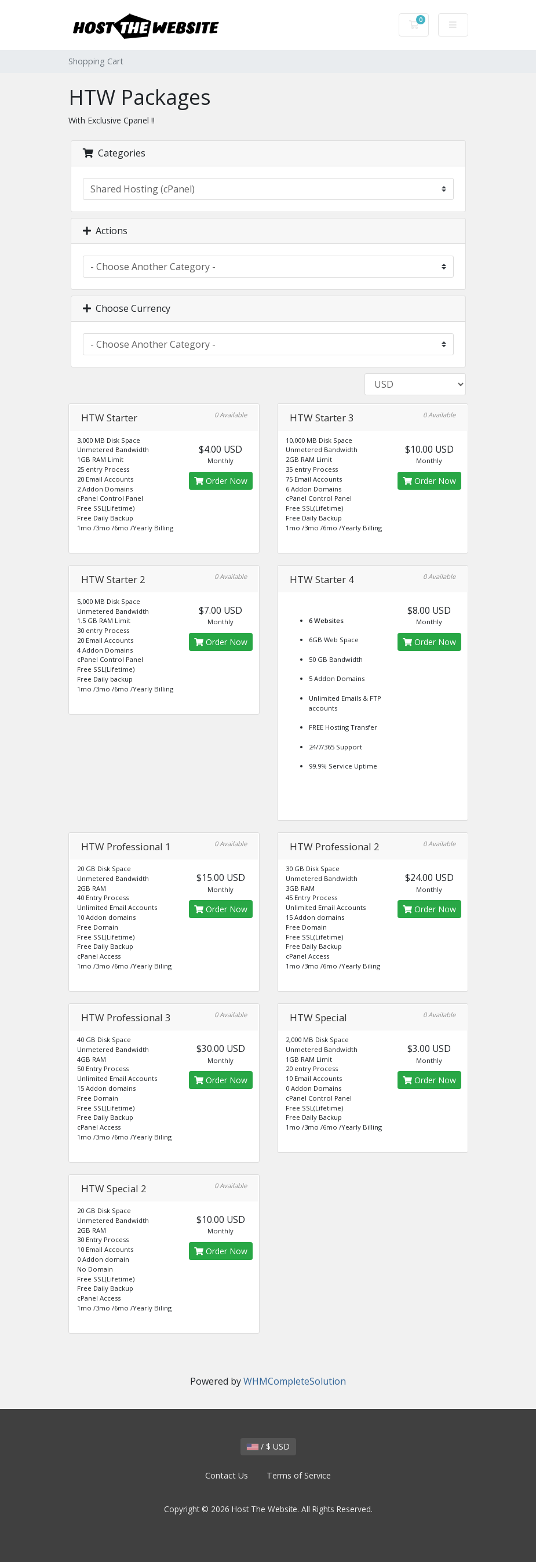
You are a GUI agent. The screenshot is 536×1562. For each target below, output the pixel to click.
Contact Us (226, 1475)
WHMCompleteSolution (294, 1381)
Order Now (220, 480)
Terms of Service (299, 1475)
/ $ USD (268, 1446)
